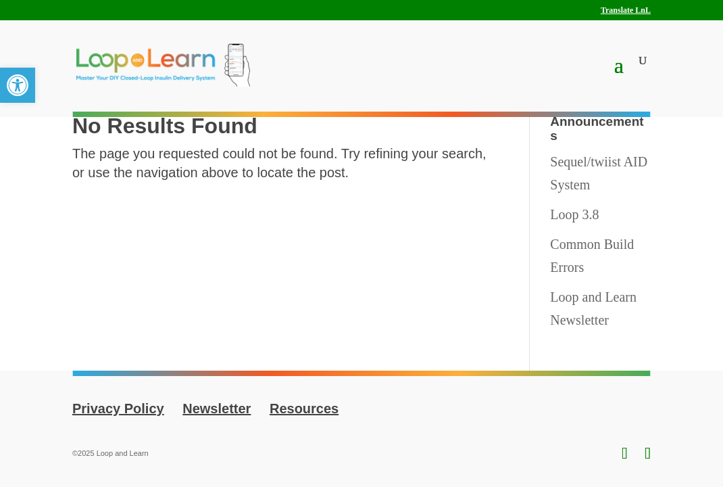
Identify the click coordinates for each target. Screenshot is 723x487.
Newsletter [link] (216, 408)
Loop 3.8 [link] (574, 214)
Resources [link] (304, 408)
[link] (17, 85)
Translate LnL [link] (626, 10)
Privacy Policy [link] (118, 408)
